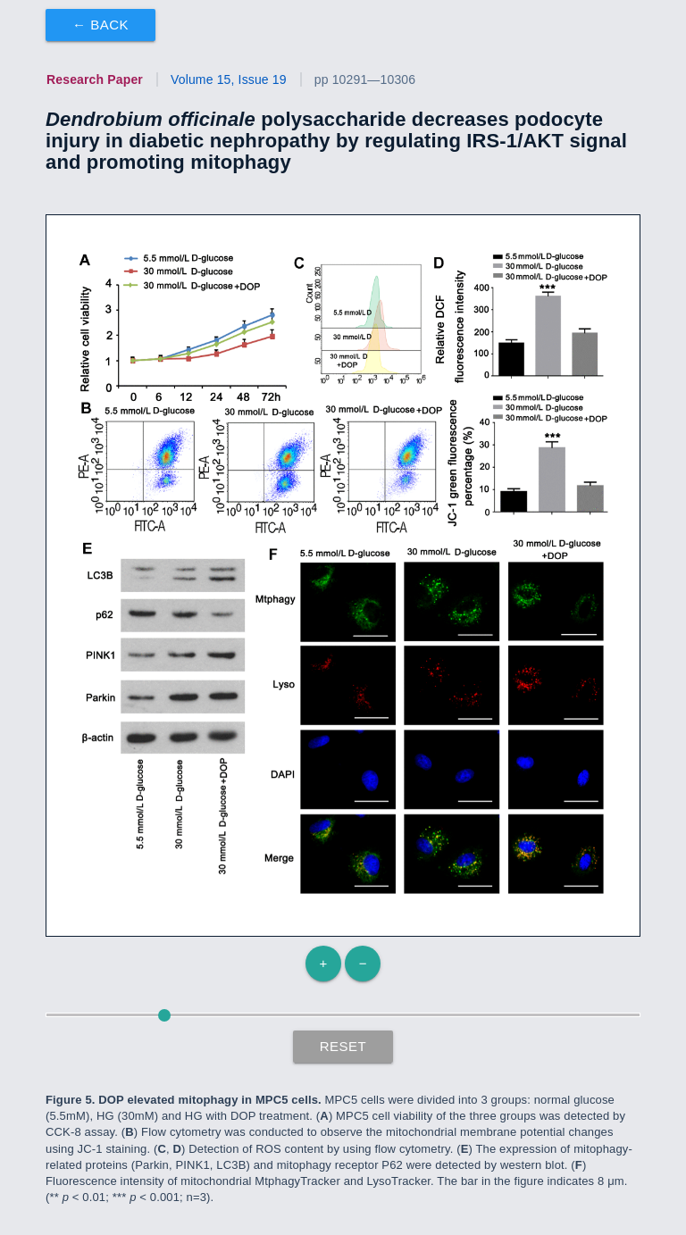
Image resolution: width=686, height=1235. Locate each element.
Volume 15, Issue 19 (229, 79)
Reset (343, 1046)
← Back (100, 24)
